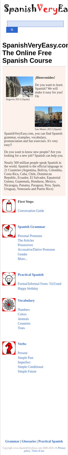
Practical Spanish (31, 274)
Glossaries (29, 441)
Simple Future (27, 371)
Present (22, 353)
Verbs (22, 344)
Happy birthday (28, 288)
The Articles (26, 240)
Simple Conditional (30, 367)
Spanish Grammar (31, 227)
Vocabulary (26, 300)
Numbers (24, 309)
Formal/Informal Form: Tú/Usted (39, 284)
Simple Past (25, 358)
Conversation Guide (31, 211)
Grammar (12, 441)
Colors (22, 314)
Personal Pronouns (30, 236)
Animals (23, 319)
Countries (24, 323)
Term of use (38, 451)
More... (22, 259)
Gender (22, 254)
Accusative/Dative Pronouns (36, 249)
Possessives (25, 245)
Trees (21, 328)
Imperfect (24, 362)
